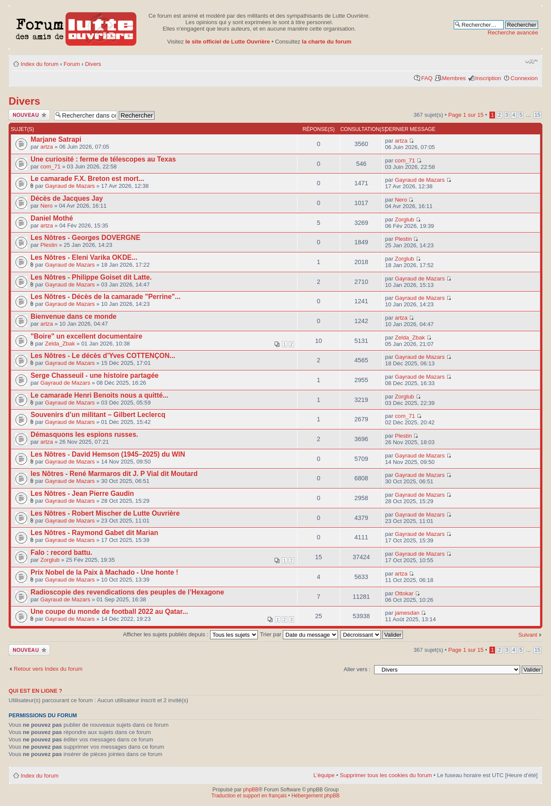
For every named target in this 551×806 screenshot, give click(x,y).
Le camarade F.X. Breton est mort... (87, 178)
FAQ (426, 78)
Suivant (527, 635)
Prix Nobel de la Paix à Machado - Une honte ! (104, 572)
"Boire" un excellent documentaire (86, 336)
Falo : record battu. (61, 552)
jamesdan (407, 613)
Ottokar (404, 593)
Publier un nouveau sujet (29, 114)
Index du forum (40, 64)
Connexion (524, 78)
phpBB (251, 790)
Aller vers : (357, 669)
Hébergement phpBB (315, 796)
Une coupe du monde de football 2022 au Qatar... (109, 611)
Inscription (488, 78)
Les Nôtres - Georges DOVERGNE (85, 237)
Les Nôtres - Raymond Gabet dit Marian (94, 532)
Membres (454, 78)
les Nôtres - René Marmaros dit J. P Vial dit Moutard (114, 473)
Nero (46, 205)
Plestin (49, 245)
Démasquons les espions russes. (84, 434)
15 (537, 115)
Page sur (465, 115)
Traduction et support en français (249, 796)
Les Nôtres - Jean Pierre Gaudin (82, 493)
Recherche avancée (513, 32)
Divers (93, 64)
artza (46, 146)
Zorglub (404, 219)
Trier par (299, 634)
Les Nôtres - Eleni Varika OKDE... (84, 257)
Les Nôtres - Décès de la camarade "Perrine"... (105, 296)
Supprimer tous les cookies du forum (386, 775)
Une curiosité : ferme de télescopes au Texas (103, 159)
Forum (72, 64)
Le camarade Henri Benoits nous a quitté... (99, 395)
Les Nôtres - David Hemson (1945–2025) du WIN (108, 454)
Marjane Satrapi (56, 139)
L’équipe (323, 775)
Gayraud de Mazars (70, 186)
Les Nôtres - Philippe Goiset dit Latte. (91, 277)
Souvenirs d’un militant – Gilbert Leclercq (98, 414)
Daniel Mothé (52, 218)
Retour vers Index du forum (48, 669)
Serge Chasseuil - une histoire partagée (94, 375)
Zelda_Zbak (60, 343)
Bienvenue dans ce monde (74, 316)
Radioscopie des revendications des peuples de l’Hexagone (127, 592)
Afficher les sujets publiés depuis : (190, 634)
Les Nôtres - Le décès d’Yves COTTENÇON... (103, 355)
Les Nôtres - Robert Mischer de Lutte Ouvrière (105, 513)
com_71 (50, 166)
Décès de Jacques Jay (67, 198)
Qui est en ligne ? (35, 691)
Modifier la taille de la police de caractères (531, 61)
